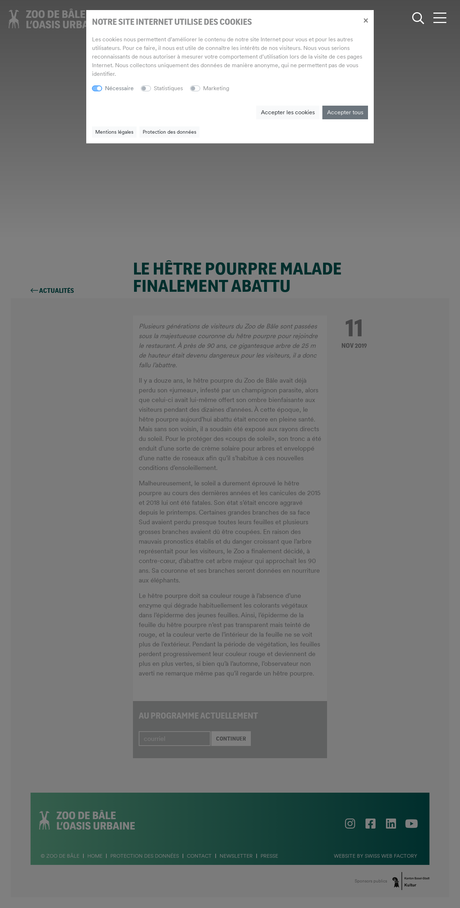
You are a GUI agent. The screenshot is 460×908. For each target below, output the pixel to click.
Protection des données (169, 132)
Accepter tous (345, 112)
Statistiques (168, 88)
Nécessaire (119, 88)
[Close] (366, 20)
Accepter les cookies (288, 112)
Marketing (216, 88)
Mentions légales (114, 132)
